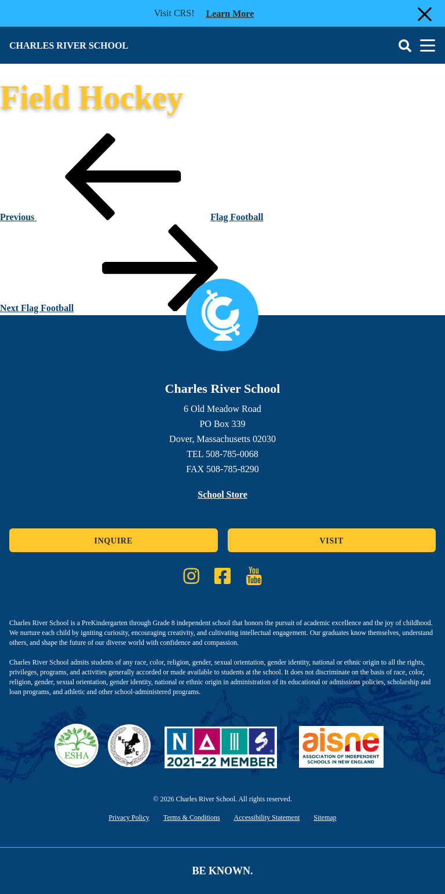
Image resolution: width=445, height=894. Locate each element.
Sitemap (324, 817)
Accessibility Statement (267, 817)
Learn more (230, 12)
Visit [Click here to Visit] (331, 541)
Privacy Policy (128, 817)
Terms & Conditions (191, 817)
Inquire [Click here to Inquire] (113, 541)
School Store (222, 494)
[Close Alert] (423, 13)
